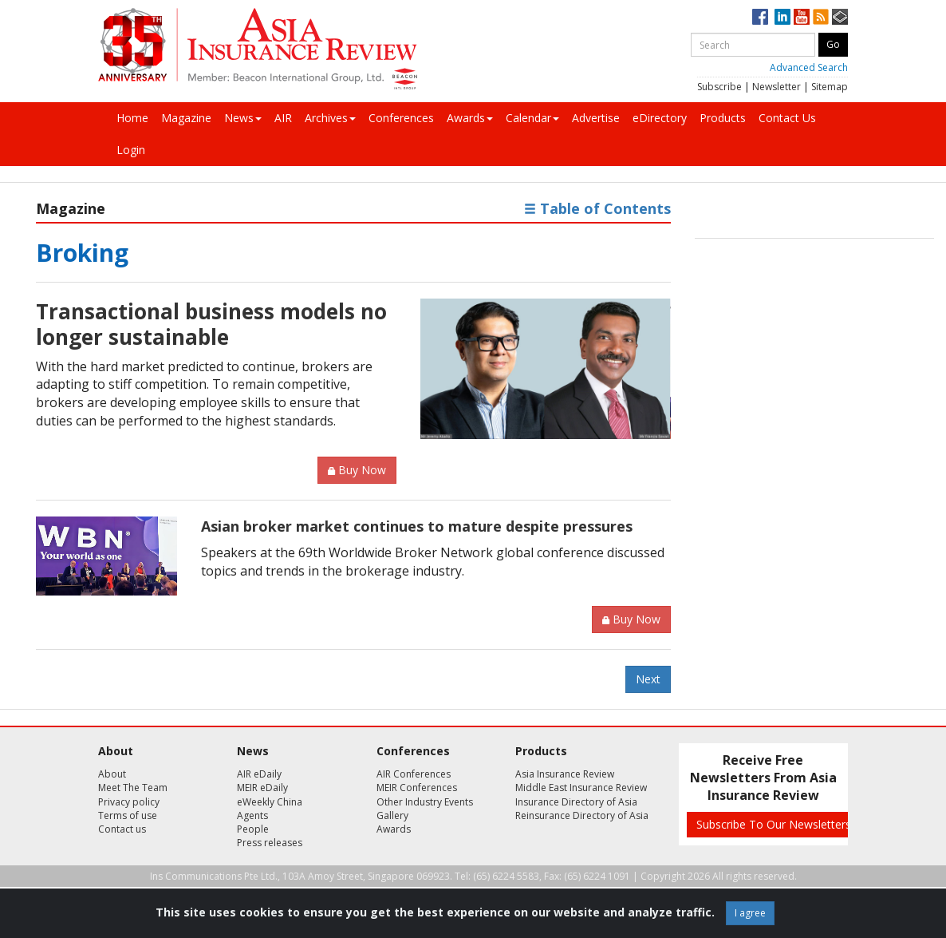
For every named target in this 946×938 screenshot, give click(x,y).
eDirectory (660, 117)
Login (130, 149)
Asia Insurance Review (564, 774)
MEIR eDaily (262, 787)
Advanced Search (809, 67)
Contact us (122, 829)
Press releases (269, 842)
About (112, 774)
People (253, 829)
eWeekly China (269, 802)
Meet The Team (133, 787)
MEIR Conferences (416, 787)
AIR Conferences (413, 774)
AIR (283, 117)
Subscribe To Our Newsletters (773, 824)
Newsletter (776, 86)
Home (132, 117)
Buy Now (357, 469)
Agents (252, 815)
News (243, 117)
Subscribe (719, 86)
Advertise (596, 117)
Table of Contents (597, 208)
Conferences (401, 117)
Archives (330, 117)
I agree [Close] (750, 913)
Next (648, 679)
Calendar (532, 117)
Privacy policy (129, 802)
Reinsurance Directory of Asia (581, 815)
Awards (470, 117)
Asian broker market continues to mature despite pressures (417, 526)
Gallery (392, 815)
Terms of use (127, 815)
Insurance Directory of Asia (576, 802)
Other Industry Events (424, 802)
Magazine (186, 117)
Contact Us (787, 117)
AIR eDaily (259, 774)
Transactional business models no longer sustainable (211, 324)
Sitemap (829, 86)
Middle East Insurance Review (581, 787)
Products (723, 117)
